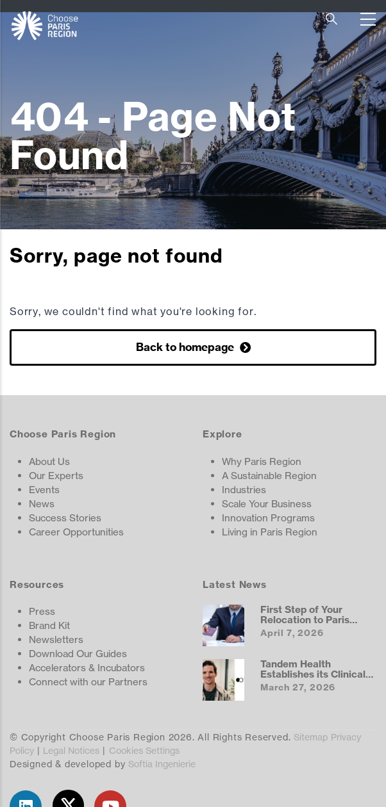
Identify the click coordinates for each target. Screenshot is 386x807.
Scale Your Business (267, 504)
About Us (49, 461)
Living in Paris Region (269, 532)
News (42, 504)
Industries (244, 490)
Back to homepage (186, 347)
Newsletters (56, 639)
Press (42, 611)
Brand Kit (49, 625)
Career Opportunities (76, 532)
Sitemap (311, 736)
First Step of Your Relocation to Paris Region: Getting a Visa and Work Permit (312, 624)
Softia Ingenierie (162, 763)
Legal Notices (71, 750)
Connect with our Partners (88, 682)
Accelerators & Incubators (87, 668)
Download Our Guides (78, 654)
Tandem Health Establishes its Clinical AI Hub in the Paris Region (312, 679)
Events (44, 490)
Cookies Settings (144, 750)
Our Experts (56, 475)
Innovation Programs (268, 518)
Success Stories (65, 518)
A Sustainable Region (269, 475)
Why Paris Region (261, 461)
